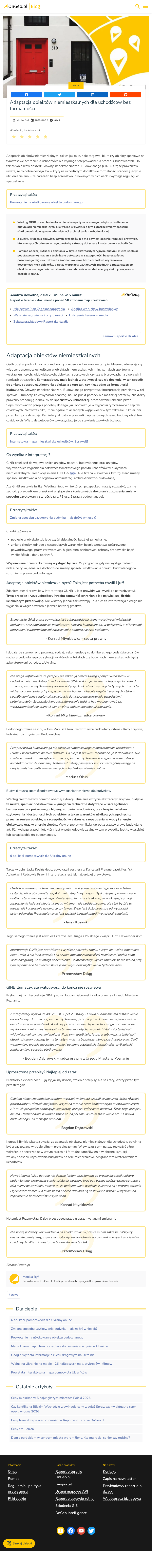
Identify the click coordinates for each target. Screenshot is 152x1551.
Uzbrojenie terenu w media (88, 315)
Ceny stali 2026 (22, 1429)
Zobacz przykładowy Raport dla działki (40, 321)
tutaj (73, 473)
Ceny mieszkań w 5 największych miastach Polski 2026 (51, 1398)
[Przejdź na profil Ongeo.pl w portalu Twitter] (91, 1531)
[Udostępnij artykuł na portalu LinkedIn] (92, 94)
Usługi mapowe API (71, 1491)
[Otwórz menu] (145, 6)
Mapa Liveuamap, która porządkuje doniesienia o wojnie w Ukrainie (59, 1346)
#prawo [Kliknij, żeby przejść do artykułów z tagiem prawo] (13, 1295)
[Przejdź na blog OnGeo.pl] (61, 1531)
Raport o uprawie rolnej (74, 1498)
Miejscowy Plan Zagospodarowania (39, 309)
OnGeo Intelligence (71, 1512)
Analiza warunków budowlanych (94, 309)
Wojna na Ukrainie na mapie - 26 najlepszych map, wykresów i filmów (61, 1364)
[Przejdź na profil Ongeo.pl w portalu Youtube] (81, 1531)
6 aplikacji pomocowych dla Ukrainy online (40, 856)
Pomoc (13, 1478)
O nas (12, 1471)
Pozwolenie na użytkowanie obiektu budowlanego (46, 202)
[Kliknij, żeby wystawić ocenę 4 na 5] (38, 137)
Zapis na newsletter (119, 1478)
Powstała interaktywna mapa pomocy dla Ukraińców (49, 1372)
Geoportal (63, 1484)
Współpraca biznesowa (122, 1498)
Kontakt (109, 1471)
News (76, 85)
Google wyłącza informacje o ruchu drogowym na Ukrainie (53, 1355)
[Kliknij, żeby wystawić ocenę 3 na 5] (30, 137)
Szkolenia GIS (66, 1505)
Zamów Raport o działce (120, 336)
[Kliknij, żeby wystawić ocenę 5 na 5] (45, 137)
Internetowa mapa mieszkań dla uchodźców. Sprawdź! (49, 441)
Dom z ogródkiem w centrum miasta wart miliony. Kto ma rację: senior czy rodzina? (70, 1438)
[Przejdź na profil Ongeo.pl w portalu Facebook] (71, 1531)
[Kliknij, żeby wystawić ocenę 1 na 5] (14, 137)
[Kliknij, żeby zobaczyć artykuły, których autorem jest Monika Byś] (31, 1277)
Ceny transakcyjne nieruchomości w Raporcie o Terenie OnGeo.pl (57, 1420)
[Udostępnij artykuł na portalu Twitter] (59, 94)
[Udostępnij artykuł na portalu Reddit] (125, 94)
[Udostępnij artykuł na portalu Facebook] (26, 94)
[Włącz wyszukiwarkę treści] (137, 6)
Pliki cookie (17, 1498)
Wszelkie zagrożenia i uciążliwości (38, 315)
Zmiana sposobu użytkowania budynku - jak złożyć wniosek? (53, 517)
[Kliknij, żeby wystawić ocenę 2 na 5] (22, 137)
